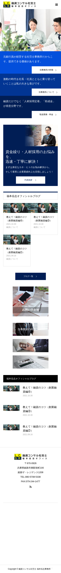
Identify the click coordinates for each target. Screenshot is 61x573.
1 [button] (29, 48)
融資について (12, 227)
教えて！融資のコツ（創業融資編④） (16, 219)
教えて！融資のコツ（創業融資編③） (44, 219)
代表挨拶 (28, 180)
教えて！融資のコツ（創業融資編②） (16, 250)
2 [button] (32, 48)
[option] (30, 30)
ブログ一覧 (28, 276)
